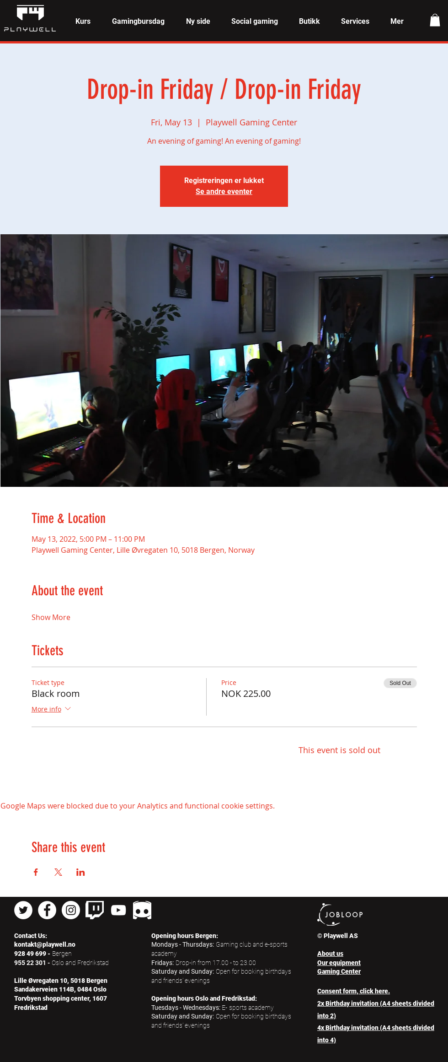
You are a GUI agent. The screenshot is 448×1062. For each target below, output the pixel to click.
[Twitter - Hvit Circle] (23, 910)
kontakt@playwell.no (44, 944)
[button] (82, 21)
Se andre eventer (224, 191)
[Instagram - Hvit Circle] (71, 910)
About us (330, 953)
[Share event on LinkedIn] (80, 872)
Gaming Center (339, 971)
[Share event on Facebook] (36, 872)
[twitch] (94, 910)
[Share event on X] (58, 872)
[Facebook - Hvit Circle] (47, 910)
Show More (51, 617)
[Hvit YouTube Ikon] (118, 910)
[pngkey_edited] (142, 910)
